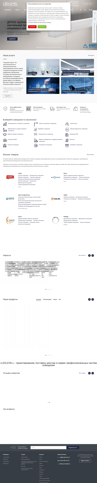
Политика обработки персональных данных (39, 22)
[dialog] (48, 241)
